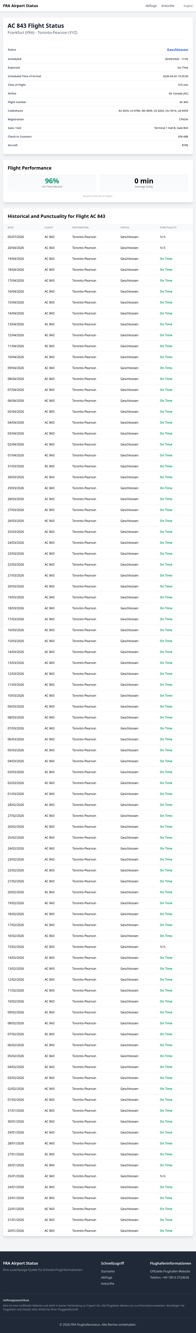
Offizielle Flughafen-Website (170, 1271)
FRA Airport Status (20, 5)
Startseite (108, 1271)
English (188, 6)
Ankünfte (167, 6)
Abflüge (150, 6)
